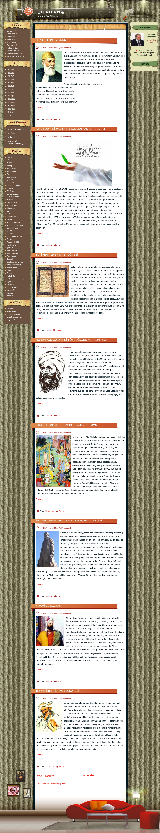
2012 (10, 92)
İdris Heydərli (12, 205)
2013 (10, 89)
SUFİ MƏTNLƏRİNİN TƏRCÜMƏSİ (57, 254)
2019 (10, 69)
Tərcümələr (49, 511)
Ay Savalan (11, 171)
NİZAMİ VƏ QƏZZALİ (48, 605)
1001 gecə (11, 157)
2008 (10, 106)
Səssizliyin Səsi (13, 259)
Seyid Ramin (12, 250)
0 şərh (60, 119)
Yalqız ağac (11, 290)
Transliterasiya (12, 53)
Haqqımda (11, 34)
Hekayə (10, 200)
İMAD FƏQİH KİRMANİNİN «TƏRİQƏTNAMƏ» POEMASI (70, 128)
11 (8, 115)
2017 (10, 76)
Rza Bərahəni (12, 245)
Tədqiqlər (48, 119)
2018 (10, 73)
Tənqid (9, 270)
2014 (10, 86)
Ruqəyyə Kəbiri (13, 242)
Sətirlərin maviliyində (15, 262)
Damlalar (10, 183)
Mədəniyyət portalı (14, 222)
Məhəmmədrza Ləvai (15, 225)
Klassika (10, 39)
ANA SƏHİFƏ (88, 775)
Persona (10, 45)
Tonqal (9, 273)
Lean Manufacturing (14, 317)
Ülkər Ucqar (11, 284)
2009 (10, 102)
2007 (10, 109)
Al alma (10, 163)
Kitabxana (11, 208)
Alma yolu (11, 166)
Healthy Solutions (13, 314)
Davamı (39, 107)
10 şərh (60, 681)
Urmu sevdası (12, 287)
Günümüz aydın (13, 197)
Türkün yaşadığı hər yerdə (17, 279)
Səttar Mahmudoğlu (14, 265)
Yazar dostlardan (13, 56)
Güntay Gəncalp (13, 194)
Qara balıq (11, 231)
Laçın (9, 211)
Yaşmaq (10, 293)
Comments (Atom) (58, 784)
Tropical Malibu (13, 320)
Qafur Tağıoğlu (12, 228)
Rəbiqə (9, 239)
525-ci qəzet (11, 160)
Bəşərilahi (10, 308)
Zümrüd (10, 296)
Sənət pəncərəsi (13, 256)
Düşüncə (10, 191)
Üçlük (9, 282)
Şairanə (10, 248)
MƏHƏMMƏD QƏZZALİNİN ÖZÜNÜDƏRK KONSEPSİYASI (71, 339)
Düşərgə (10, 188)
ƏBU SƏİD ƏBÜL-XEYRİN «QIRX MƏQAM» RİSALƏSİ (69, 520)
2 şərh (61, 766)
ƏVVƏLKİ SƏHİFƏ (45, 776)
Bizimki (9, 174)
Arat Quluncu (12, 168)
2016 (10, 79)
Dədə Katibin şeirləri (14, 185)
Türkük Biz (11, 276)
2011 (10, 96)
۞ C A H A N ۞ (51, 12)
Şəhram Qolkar (13, 253)
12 (8, 112)
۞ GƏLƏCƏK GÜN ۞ (16, 129)
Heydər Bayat (12, 202)
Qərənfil (10, 233)
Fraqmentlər (11, 311)
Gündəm (10, 31)
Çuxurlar (10, 180)
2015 (10, 83)
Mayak (9, 219)
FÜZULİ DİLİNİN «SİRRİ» (51, 40)
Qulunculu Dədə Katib (15, 236)
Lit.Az (9, 214)
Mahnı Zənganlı (13, 216)
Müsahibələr (11, 42)
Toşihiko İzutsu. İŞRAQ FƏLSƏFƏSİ (57, 690)
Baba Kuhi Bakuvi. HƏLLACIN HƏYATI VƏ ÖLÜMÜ (66, 425)
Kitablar (48, 330)
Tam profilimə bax (151, 41)
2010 (10, 99)
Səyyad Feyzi (12, 267)
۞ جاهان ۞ (11, 137)
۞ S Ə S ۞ (11, 133)
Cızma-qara (11, 177)
